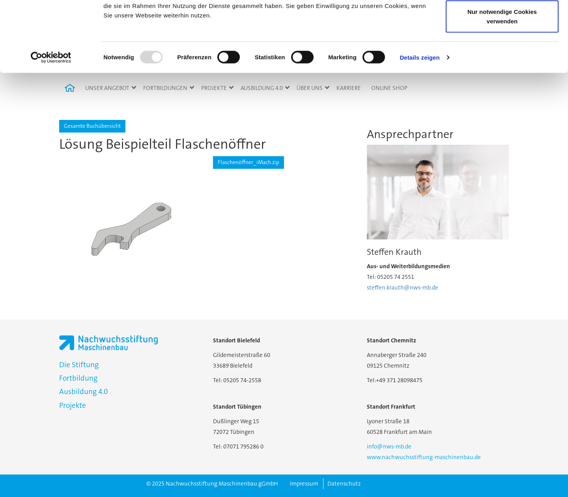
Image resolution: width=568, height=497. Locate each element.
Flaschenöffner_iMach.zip (248, 162)
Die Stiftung (79, 365)
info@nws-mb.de (389, 446)
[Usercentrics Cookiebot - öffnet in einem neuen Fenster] (51, 118)
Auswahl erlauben (502, 46)
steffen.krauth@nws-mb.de (402, 287)
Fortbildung (78, 378)
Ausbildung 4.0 (83, 391)
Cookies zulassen (502, 20)
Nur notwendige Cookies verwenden (502, 77)
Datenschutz (344, 484)
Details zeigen (419, 118)
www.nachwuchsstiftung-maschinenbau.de (424, 457)
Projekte (72, 405)
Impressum (304, 484)
